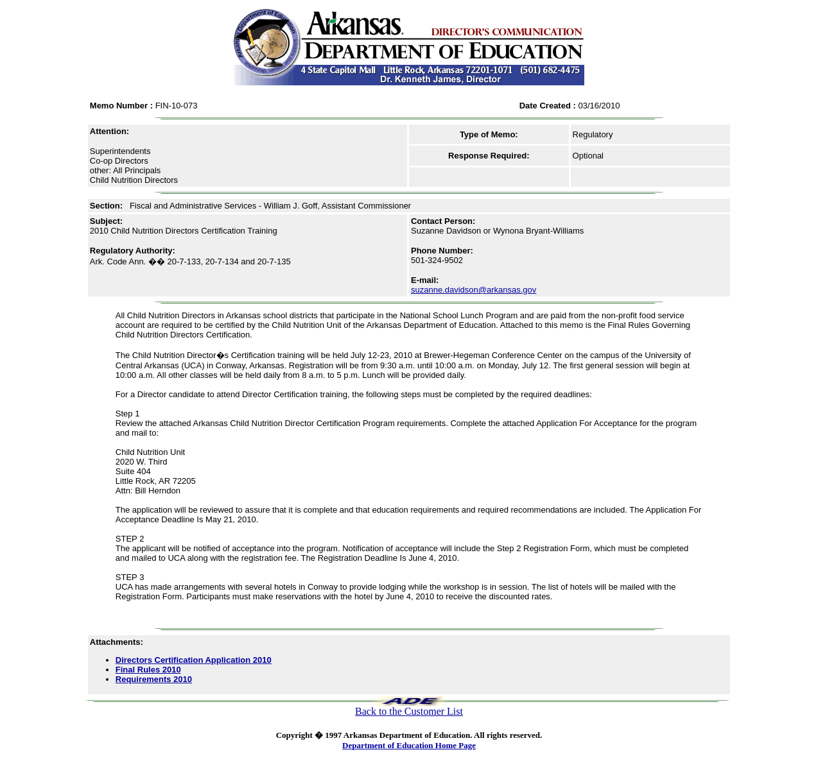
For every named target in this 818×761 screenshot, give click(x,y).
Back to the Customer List (409, 711)
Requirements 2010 (154, 679)
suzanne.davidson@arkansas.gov (473, 290)
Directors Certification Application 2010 (194, 660)
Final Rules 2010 (148, 669)
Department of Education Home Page (409, 745)
